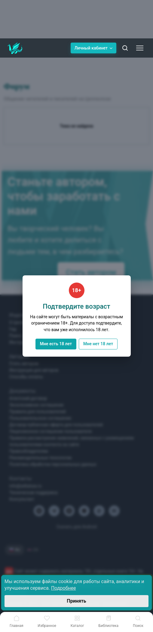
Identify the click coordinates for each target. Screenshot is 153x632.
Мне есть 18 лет (56, 343)
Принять (76, 601)
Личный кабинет (93, 48)
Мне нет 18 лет (98, 343)
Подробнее (63, 588)
